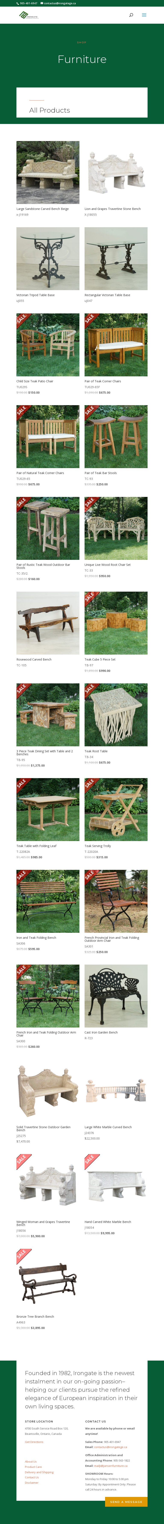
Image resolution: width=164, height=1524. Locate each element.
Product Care (33, 1467)
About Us (31, 1461)
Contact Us (32, 1477)
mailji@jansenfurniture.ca (110, 1466)
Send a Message (126, 1502)
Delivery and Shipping (39, 1472)
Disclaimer (31, 1483)
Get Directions (34, 1442)
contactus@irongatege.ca (110, 1447)
